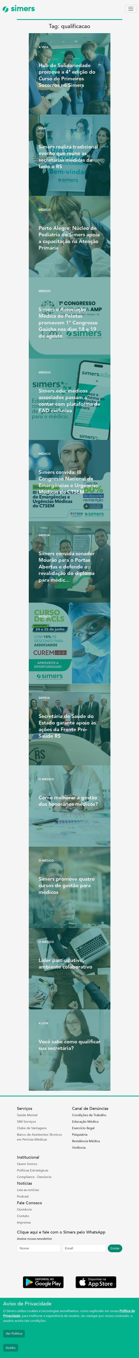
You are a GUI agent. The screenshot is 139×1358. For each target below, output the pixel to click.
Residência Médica (86, 1141)
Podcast (23, 1196)
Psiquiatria (79, 1134)
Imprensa (24, 1222)
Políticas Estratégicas (32, 1170)
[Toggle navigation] (131, 9)
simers (18, 8)
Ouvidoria (24, 1209)
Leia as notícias (28, 1190)
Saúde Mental (27, 1115)
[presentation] (48, 1265)
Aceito (11, 1348)
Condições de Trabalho (89, 1115)
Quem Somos (27, 1164)
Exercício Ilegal (83, 1128)
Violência (79, 1147)
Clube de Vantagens (32, 1128)
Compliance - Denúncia (34, 1177)
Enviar (115, 1248)
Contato (23, 1216)
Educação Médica (85, 1121)
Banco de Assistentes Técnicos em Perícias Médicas (39, 1137)
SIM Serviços (26, 1121)
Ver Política (14, 1333)
